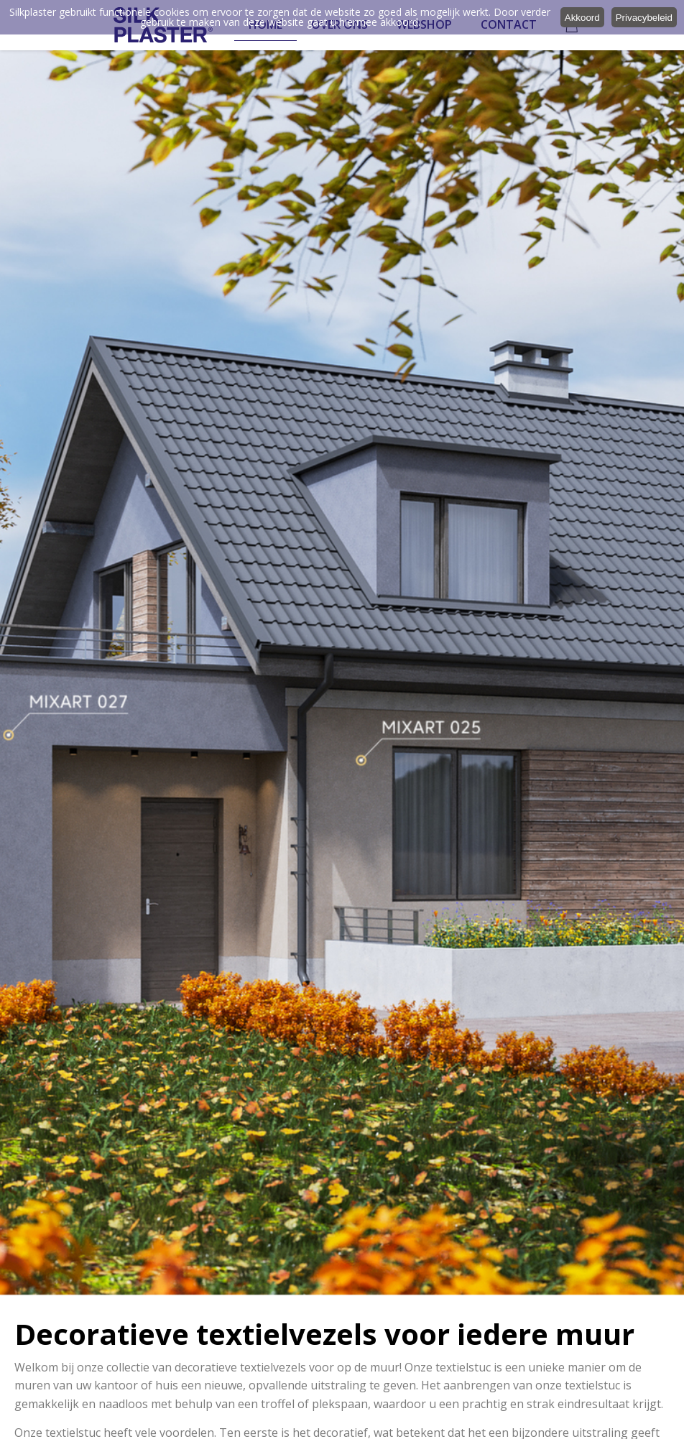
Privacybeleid (644, 17)
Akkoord (582, 17)
